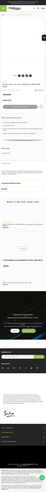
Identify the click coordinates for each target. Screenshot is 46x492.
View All (23, 248)
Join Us (15, 331)
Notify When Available (20, 107)
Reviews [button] (23, 189)
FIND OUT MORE (29, 331)
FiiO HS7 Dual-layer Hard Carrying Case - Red (17, 282)
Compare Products (38, 8)
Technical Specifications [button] (23, 183)
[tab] (23, 163)
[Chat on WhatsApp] (42, 477)
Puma (5, 81)
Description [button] (23, 163)
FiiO (4, 281)
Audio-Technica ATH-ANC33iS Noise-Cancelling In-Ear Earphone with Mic (23, 225)
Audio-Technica (8, 222)
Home (3, 15)
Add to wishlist (41, 107)
